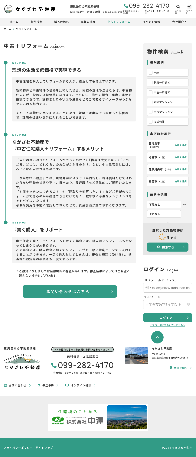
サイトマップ (44, 447)
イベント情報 (151, 22)
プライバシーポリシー (18, 447)
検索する (166, 247)
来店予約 (46, 385)
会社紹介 (178, 22)
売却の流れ (88, 22)
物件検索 (36, 22)
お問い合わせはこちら (68, 291)
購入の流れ (61, 22)
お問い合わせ (15, 385)
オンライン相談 (78, 385)
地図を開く (179, 367)
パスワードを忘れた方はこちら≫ (167, 325)
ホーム (14, 22)
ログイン (165, 317)
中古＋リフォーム (119, 22)
